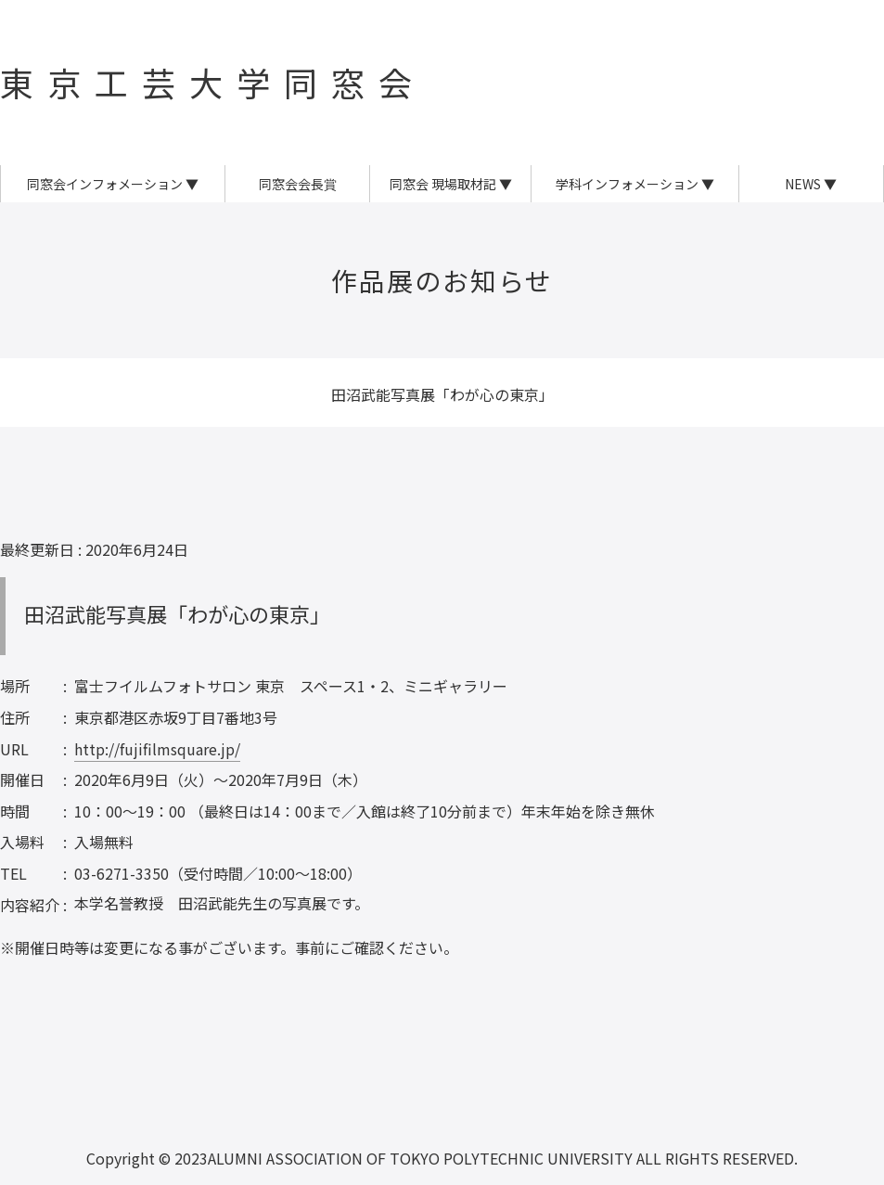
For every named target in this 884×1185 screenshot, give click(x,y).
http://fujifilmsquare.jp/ (157, 749)
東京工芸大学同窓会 (213, 82)
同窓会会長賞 (298, 183)
